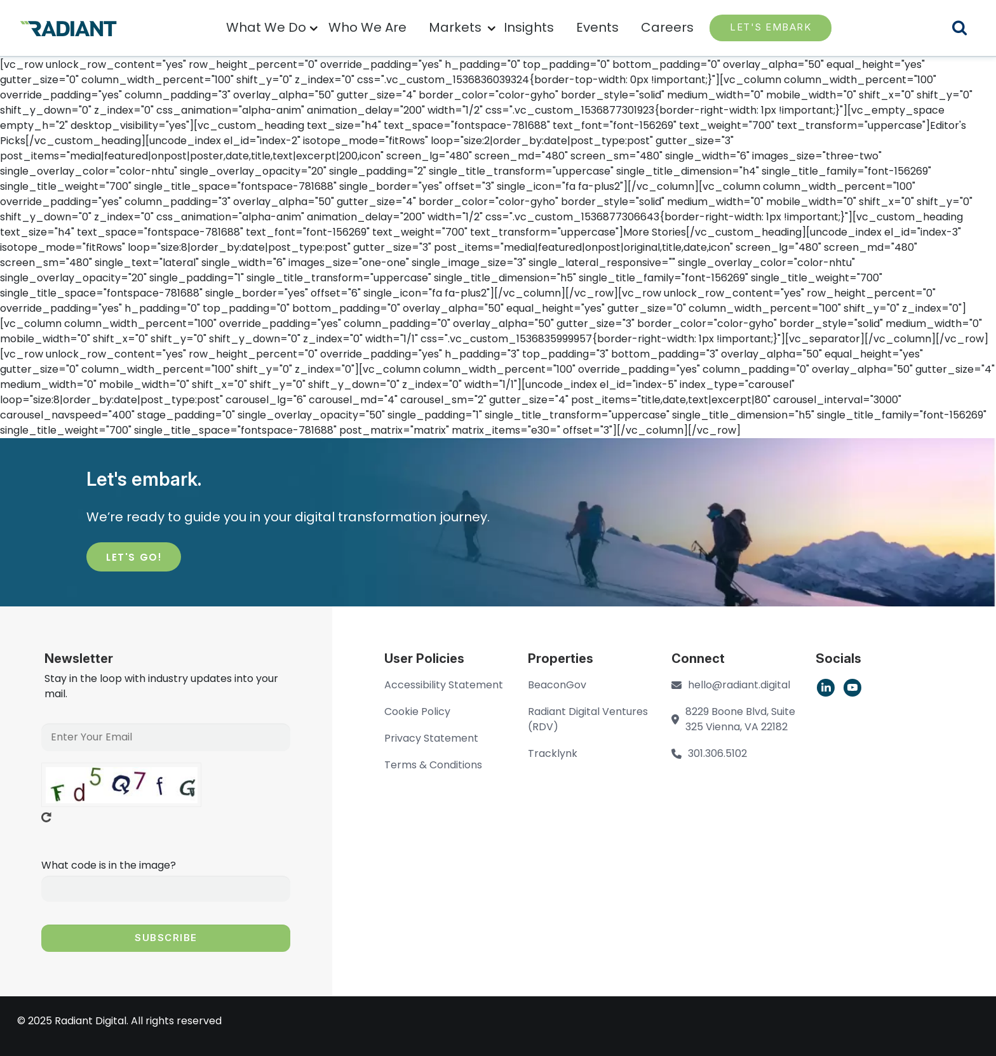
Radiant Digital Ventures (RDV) (588, 719)
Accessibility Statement (443, 685)
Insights (529, 27)
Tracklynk (552, 753)
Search (967, 29)
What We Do (266, 27)
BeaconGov (557, 685)
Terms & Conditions (433, 765)
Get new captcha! (46, 817)
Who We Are (367, 27)
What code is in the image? (108, 865)
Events (597, 27)
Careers (667, 27)
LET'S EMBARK (770, 27)
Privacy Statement (431, 738)
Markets (455, 27)
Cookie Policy (417, 711)
